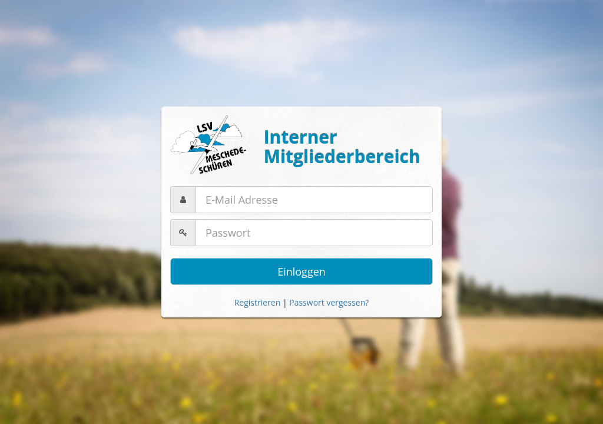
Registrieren (257, 302)
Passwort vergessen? (329, 302)
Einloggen (301, 271)
